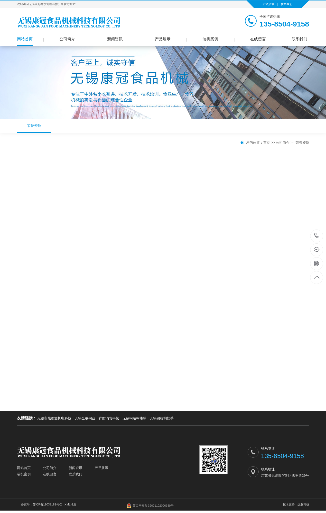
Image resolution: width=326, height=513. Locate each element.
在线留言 (269, 4)
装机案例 (210, 39)
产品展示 (162, 39)
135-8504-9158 (316, 236)
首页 (266, 142)
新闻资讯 (115, 39)
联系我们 (286, 4)
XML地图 (70, 504)
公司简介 (67, 39)
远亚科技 (303, 504)
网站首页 (25, 39)
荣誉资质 (34, 128)
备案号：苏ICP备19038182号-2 (41, 504)
